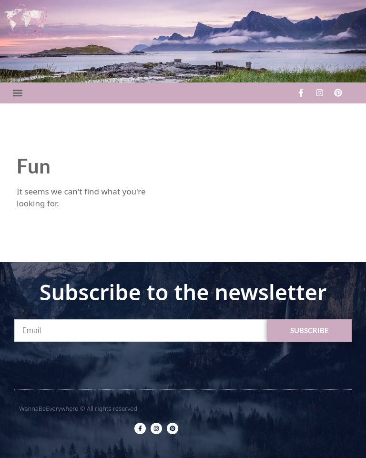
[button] (17, 93)
